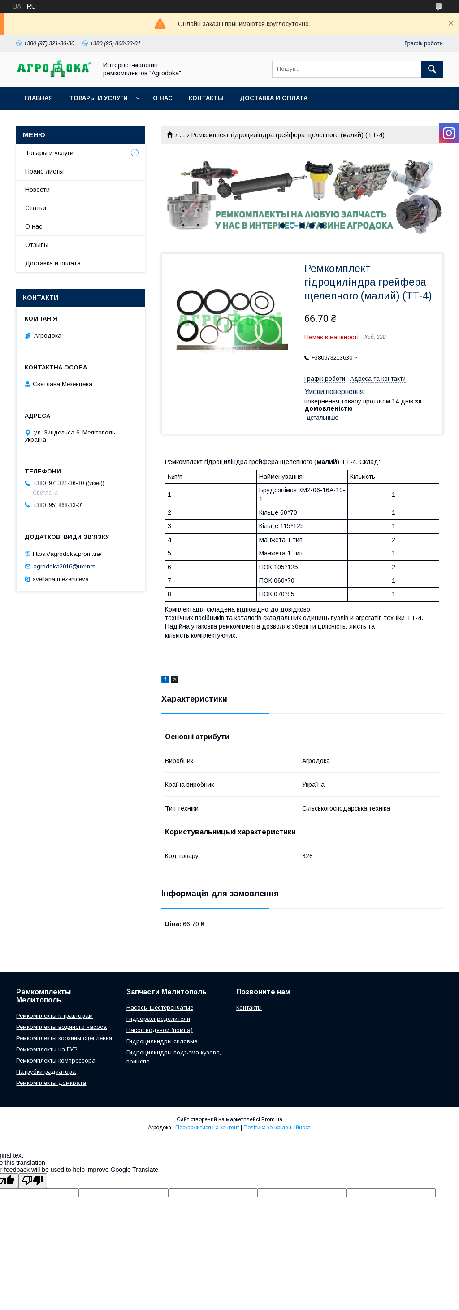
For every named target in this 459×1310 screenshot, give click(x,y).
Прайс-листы (44, 171)
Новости (37, 189)
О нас (163, 98)
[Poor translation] (32, 1180)
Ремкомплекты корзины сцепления (64, 1038)
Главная (38, 98)
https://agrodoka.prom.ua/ (67, 553)
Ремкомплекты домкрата (51, 1083)
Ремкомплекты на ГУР (47, 1049)
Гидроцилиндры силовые (161, 1041)
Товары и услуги (98, 98)
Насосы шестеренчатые (159, 1007)
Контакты (206, 98)
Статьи (35, 208)
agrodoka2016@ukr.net (64, 566)
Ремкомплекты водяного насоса (61, 1027)
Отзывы (36, 244)
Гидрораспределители (158, 1018)
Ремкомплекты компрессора (55, 1060)
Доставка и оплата (273, 98)
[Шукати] (432, 69)
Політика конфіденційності (277, 1127)
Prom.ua (271, 1119)
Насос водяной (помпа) (159, 1030)
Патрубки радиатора (46, 1071)
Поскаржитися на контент (207, 1127)
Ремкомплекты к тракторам (54, 1015)
